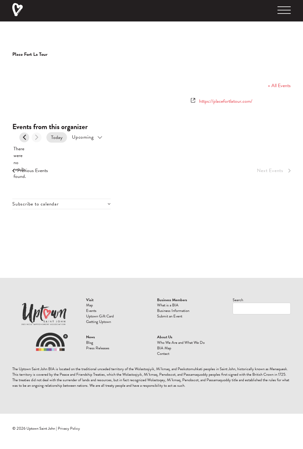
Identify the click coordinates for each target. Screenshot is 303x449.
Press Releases (97, 348)
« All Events (279, 85)
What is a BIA (168, 305)
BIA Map (164, 348)
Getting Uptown (98, 322)
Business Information (173, 311)
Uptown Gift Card (100, 316)
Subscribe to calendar (35, 203)
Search (238, 300)
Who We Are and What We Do (181, 343)
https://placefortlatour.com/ (225, 101)
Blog (89, 343)
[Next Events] (36, 137)
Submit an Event (169, 316)
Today (56, 137)
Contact (163, 354)
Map (89, 305)
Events (91, 311)
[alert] (17, 162)
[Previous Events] (24, 137)
